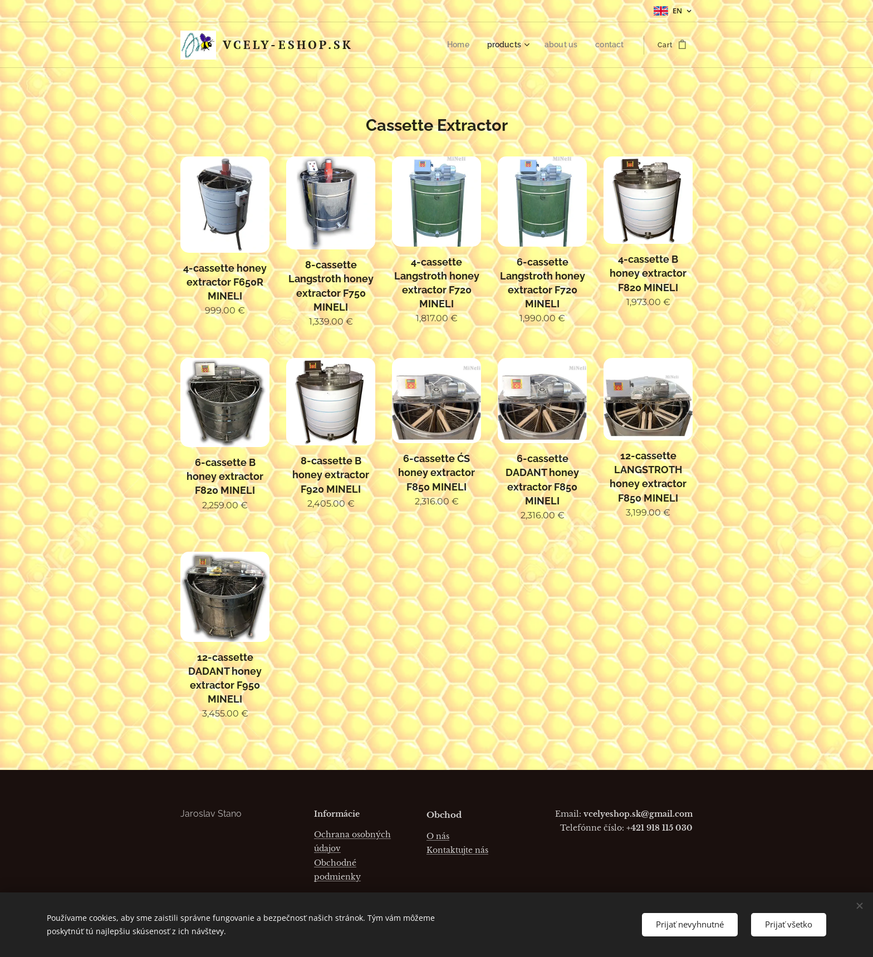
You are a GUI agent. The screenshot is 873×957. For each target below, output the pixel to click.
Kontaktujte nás (457, 850)
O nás (437, 836)
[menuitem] (469, 45)
